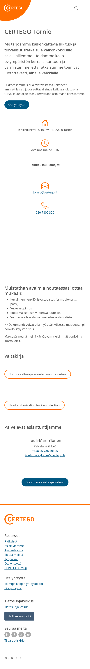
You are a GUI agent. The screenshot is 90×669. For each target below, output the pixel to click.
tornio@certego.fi (45, 192)
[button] (16, 104)
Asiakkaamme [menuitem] (14, 546)
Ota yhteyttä (13, 588)
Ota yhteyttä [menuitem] (13, 564)
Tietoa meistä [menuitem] (13, 555)
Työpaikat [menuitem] (11, 559)
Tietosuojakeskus (16, 607)
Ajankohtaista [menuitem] (13, 550)
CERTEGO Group (15, 568)
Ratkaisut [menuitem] (10, 541)
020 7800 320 (45, 212)
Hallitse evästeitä (19, 616)
